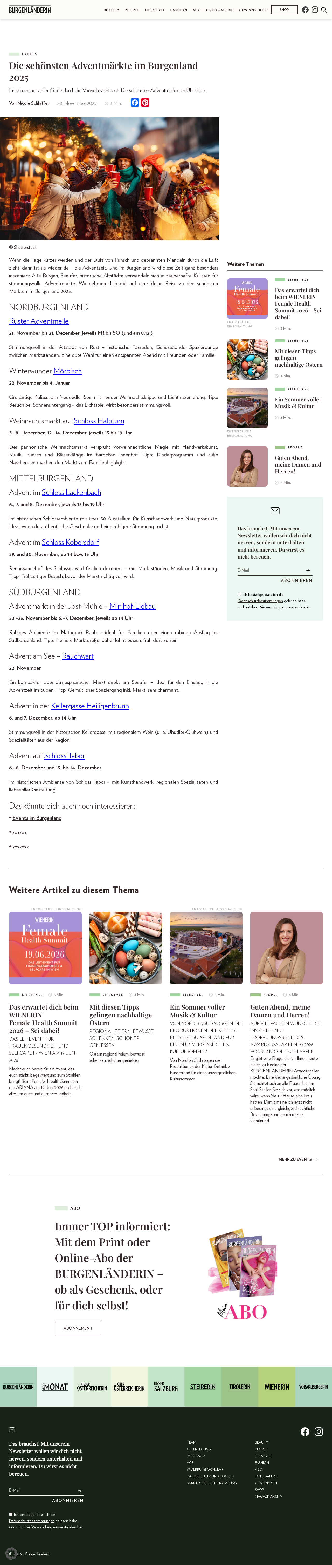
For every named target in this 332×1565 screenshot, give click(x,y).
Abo (197, 10)
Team (191, 1442)
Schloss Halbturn (99, 421)
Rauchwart (78, 656)
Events (29, 54)
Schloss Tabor (64, 756)
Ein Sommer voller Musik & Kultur (298, 402)
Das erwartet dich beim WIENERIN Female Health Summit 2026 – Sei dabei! (298, 303)
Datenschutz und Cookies (210, 1476)
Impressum (196, 1456)
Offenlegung (199, 1449)
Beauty (112, 10)
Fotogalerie (220, 10)
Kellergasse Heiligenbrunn (90, 706)
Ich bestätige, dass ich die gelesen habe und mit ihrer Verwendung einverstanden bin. (275, 601)
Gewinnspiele (253, 10)
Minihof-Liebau (132, 606)
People (132, 10)
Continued (259, 1121)
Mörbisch (67, 371)
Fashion (178, 10)
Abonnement (78, 1328)
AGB (190, 1463)
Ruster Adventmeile (39, 321)
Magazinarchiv (268, 1496)
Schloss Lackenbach (71, 492)
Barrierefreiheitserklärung (212, 1483)
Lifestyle (155, 10)
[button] (11, 1553)
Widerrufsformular (205, 1469)
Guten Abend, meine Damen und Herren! (298, 464)
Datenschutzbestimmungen (260, 601)
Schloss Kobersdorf (70, 542)
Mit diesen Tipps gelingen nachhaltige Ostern (299, 357)
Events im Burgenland (36, 818)
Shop (284, 10)
